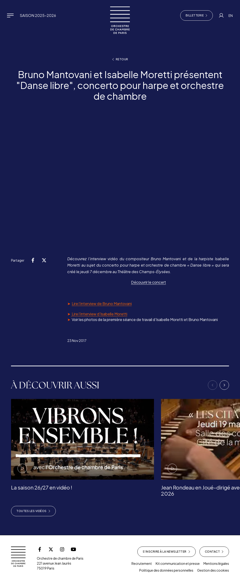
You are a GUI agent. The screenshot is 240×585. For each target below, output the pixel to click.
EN (231, 15)
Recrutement (141, 563)
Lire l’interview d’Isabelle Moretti (99, 313)
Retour (120, 59)
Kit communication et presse (178, 563)
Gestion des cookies (213, 570)
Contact (214, 552)
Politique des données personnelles (166, 570)
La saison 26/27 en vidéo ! (41, 487)
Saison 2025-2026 (38, 15)
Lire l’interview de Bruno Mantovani (102, 303)
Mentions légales (216, 563)
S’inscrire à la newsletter (166, 552)
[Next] (224, 385)
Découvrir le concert (148, 282)
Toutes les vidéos (33, 511)
